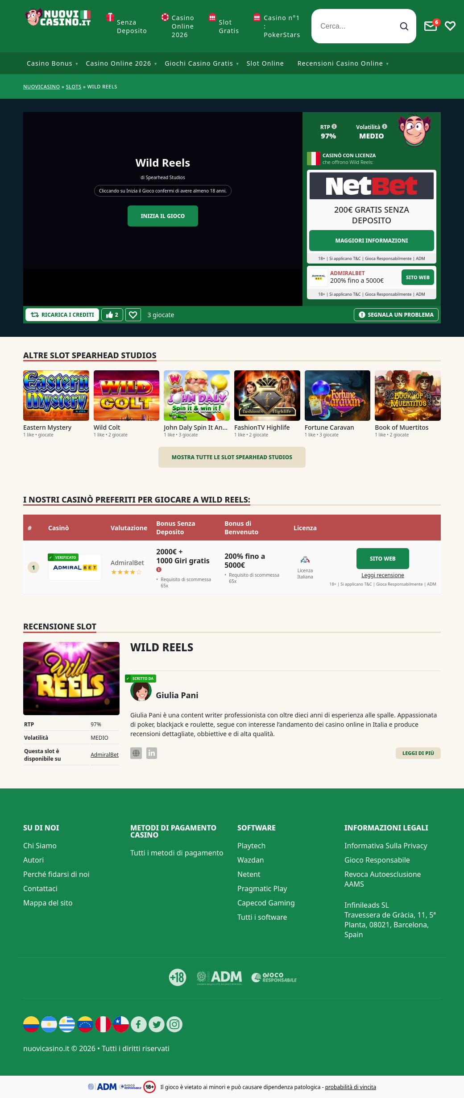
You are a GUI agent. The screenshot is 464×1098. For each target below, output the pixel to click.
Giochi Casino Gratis (199, 63)
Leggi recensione (382, 575)
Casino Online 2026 (183, 26)
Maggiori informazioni (371, 240)
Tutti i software (262, 917)
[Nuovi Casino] (59, 26)
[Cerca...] (363, 26)
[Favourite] (133, 314)
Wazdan (250, 860)
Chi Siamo (40, 846)
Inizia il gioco (163, 216)
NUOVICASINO (41, 86)
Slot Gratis (229, 26)
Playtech (251, 846)
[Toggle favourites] (450, 26)
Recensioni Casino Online (340, 63)
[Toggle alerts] (431, 26)
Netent (249, 874)
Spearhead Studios (165, 177)
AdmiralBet (105, 755)
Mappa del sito (48, 903)
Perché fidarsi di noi (56, 874)
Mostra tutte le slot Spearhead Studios (232, 457)
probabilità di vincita (350, 1087)
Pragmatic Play (262, 888)
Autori (33, 860)
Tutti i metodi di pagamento (177, 853)
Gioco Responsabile (377, 860)
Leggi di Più (418, 753)
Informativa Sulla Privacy (385, 846)
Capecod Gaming (266, 903)
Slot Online (265, 63)
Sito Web (418, 277)
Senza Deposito (132, 26)
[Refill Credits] (62, 314)
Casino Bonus (50, 63)
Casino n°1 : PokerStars (282, 26)
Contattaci (40, 888)
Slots (74, 86)
